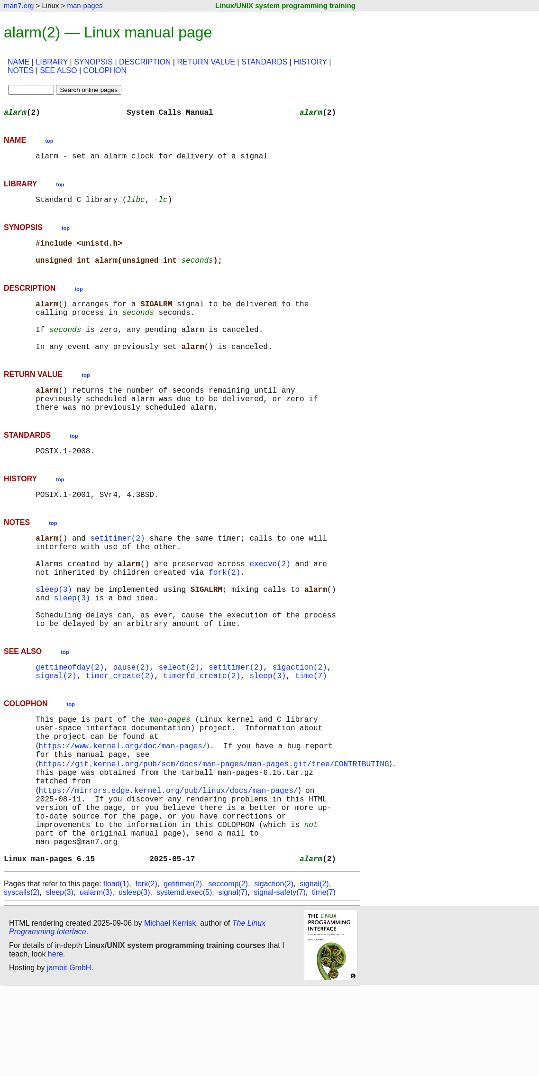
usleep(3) (134, 979)
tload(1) (116, 970)
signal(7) (233, 979)
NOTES (21, 70)
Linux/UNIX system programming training (285, 5)
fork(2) (224, 613)
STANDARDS (264, 62)
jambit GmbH (69, 1054)
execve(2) (269, 603)
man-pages (84, 5)
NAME (18, 62)
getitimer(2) (183, 970)
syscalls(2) (22, 979)
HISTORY (310, 62)
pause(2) (131, 722)
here (55, 1040)
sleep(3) (54, 634)
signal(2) (56, 732)
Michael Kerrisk (170, 1009)
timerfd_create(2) (201, 732)
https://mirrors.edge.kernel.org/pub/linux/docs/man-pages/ (170, 861)
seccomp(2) (228, 970)
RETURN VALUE (206, 62)
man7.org (19, 5)
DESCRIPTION (145, 62)
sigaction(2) (299, 722)
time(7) (311, 732)
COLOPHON (105, 70)
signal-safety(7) (279, 979)
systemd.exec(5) (184, 979)
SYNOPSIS (93, 62)
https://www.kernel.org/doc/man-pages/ (124, 809)
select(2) (178, 722)
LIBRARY (52, 62)
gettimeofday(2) (70, 722)
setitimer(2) (117, 572)
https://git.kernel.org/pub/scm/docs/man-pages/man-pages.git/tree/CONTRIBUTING (215, 830)
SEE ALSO (58, 70)
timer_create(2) (120, 732)
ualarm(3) (96, 979)
